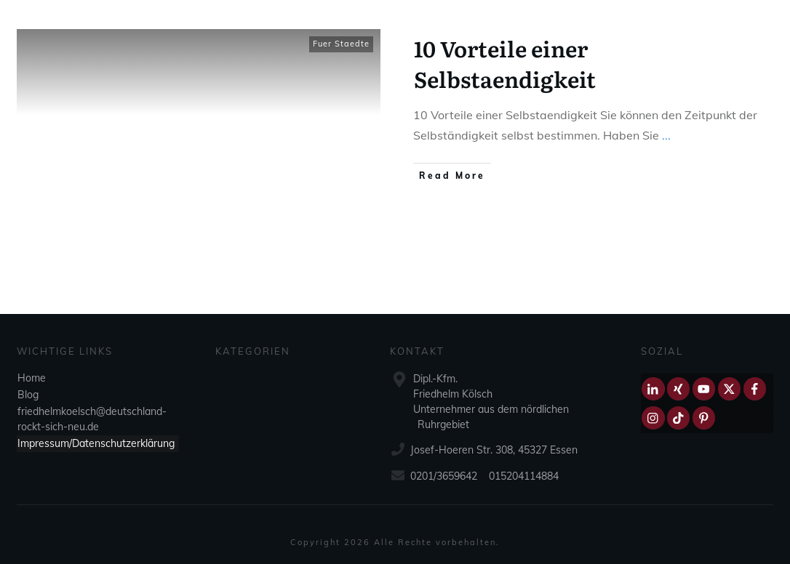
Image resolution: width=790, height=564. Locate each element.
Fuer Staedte (341, 44)
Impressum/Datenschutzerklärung (96, 443)
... (666, 135)
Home (31, 377)
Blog (28, 394)
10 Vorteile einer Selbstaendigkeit (505, 63)
